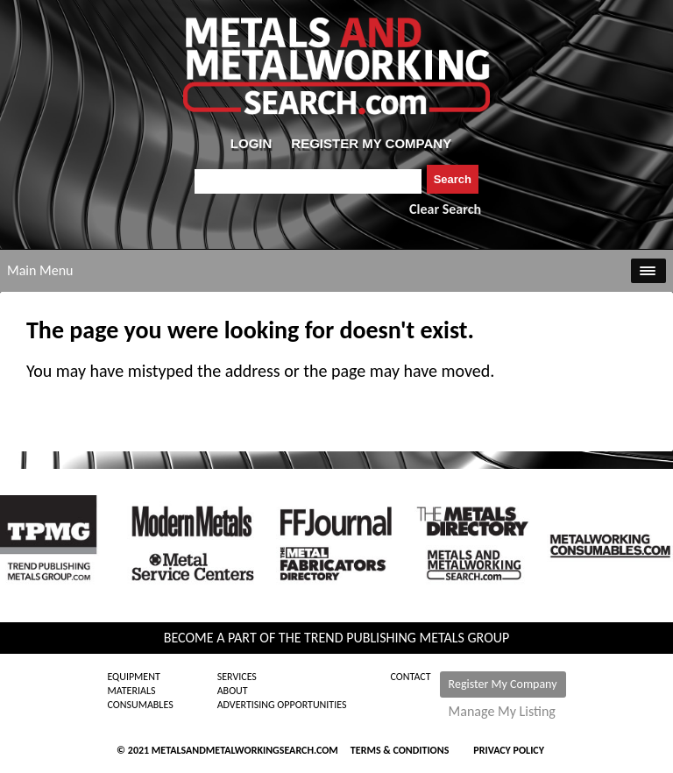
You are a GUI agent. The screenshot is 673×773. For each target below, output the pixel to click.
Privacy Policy (508, 750)
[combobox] (308, 181)
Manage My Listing (502, 712)
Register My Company (503, 684)
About (232, 690)
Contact (411, 676)
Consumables (140, 704)
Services (237, 676)
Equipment (133, 676)
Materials (131, 690)
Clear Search (445, 209)
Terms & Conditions (400, 750)
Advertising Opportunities (282, 704)
